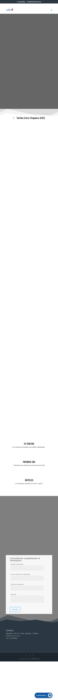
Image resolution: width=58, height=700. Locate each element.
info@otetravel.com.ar (13, 674)
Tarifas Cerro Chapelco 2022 (30, 118)
